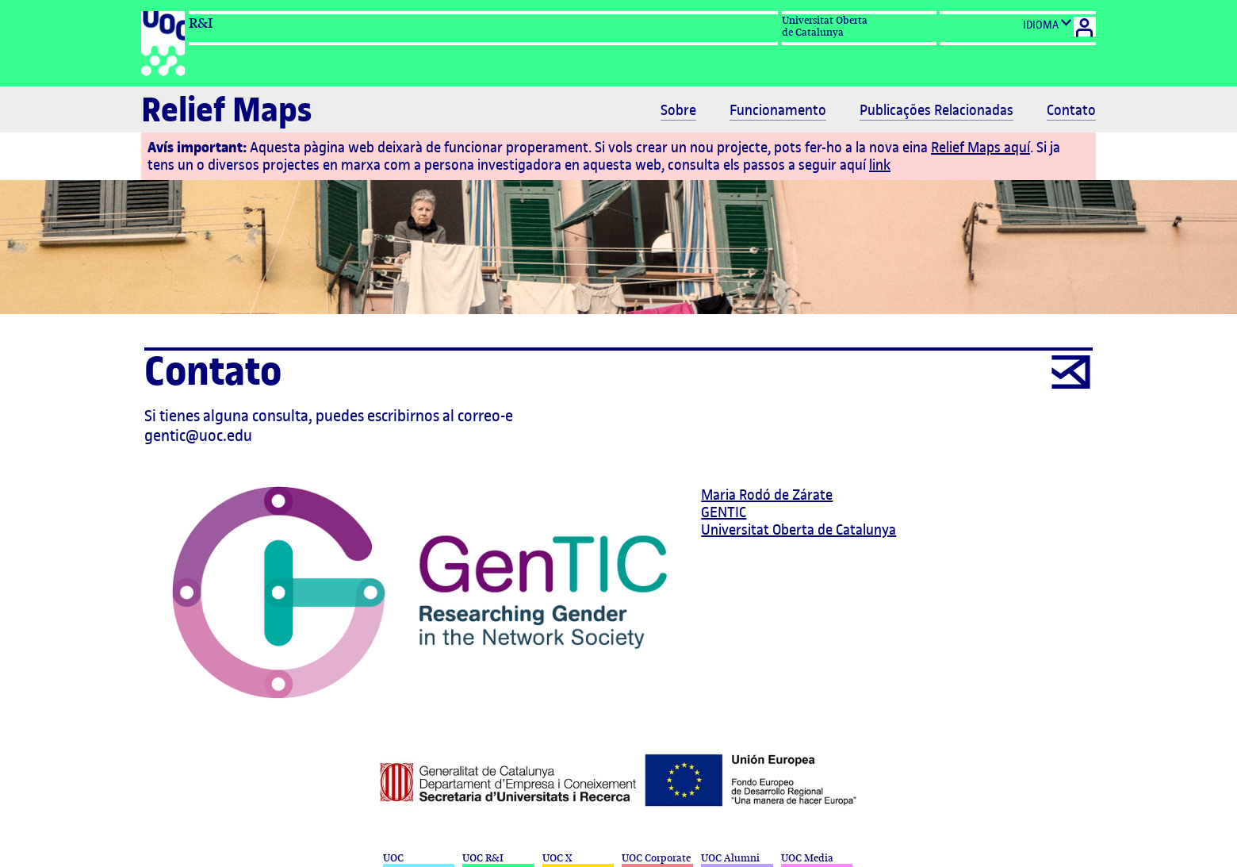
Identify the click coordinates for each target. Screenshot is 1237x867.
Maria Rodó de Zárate (767, 494)
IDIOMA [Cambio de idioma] (1047, 23)
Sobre (678, 110)
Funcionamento (778, 110)
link (879, 164)
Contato (1071, 110)
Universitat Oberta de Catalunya (798, 529)
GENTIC (723, 512)
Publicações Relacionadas (936, 110)
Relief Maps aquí (980, 147)
